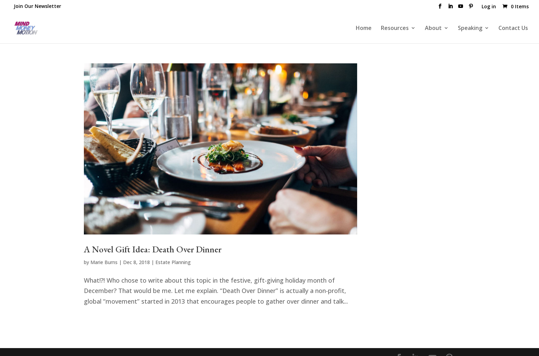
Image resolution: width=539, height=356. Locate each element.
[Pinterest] (471, 8)
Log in (489, 7)
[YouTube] (460, 8)
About (433, 28)
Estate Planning (173, 262)
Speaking (470, 28)
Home (364, 28)
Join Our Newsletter (37, 6)
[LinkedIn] (450, 8)
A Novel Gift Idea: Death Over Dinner (152, 249)
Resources (395, 28)
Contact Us (513, 28)
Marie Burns (104, 262)
